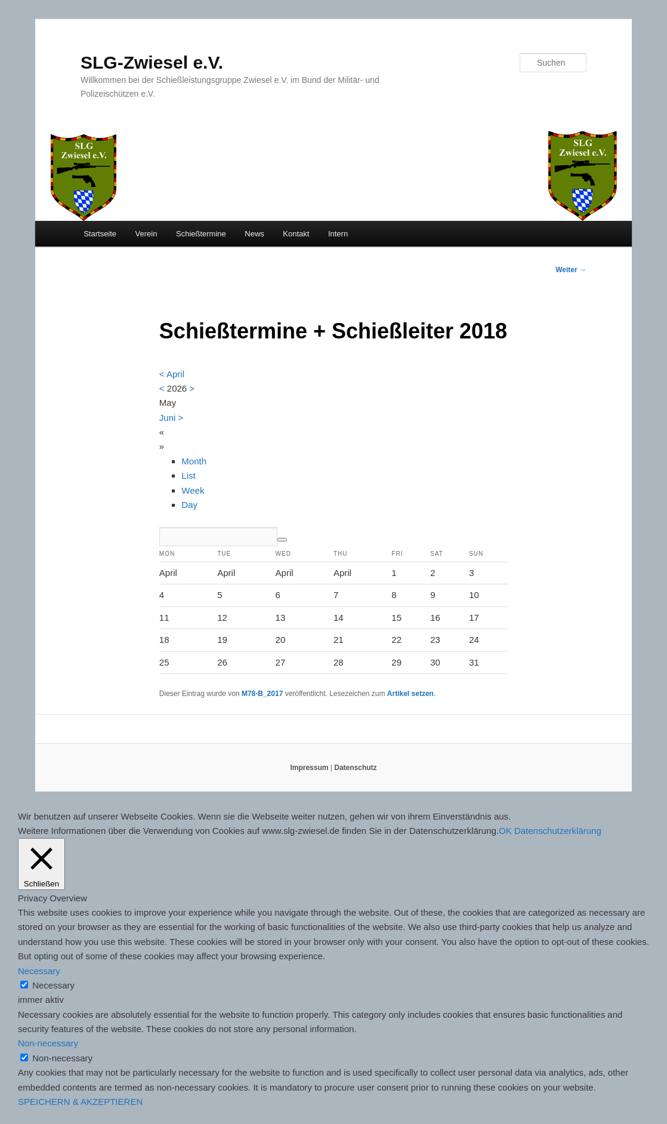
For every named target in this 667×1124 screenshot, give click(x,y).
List (188, 475)
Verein (146, 233)
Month (193, 461)
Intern (338, 233)
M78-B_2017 (262, 693)
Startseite (100, 233)
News (254, 233)
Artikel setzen (410, 693)
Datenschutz (355, 767)
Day (189, 505)
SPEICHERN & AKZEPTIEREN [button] (80, 1102)
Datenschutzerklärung (557, 831)
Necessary (53, 985)
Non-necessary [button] (48, 1043)
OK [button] (505, 831)
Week (192, 490)
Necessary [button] (39, 971)
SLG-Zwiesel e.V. (152, 62)
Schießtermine (201, 233)
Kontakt (296, 233)
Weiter (570, 270)
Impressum (309, 767)
